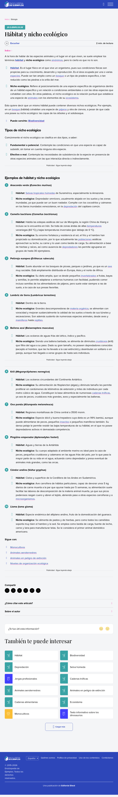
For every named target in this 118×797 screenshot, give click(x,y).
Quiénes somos (48, 759)
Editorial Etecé (68, 788)
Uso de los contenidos (89, 759)
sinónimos (57, 60)
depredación (70, 206)
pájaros (63, 109)
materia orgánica (79, 308)
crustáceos (101, 341)
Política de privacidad (67, 759)
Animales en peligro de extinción (28, 558)
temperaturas (94, 226)
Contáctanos (107, 759)
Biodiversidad (36, 121)
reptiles (38, 320)
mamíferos (21, 320)
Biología (14, 19)
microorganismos (25, 499)
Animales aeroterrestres (23, 552)
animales (33, 98)
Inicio (7, 19)
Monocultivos (17, 547)
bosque (60, 75)
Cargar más (59, 729)
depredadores (70, 247)
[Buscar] (103, 4)
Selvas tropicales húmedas (40, 193)
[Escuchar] (12, 43)
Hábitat (14, 68)
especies (15, 75)
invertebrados (88, 275)
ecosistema (72, 98)
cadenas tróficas (101, 393)
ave (110, 266)
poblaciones (85, 239)
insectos (64, 422)
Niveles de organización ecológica (29, 563)
